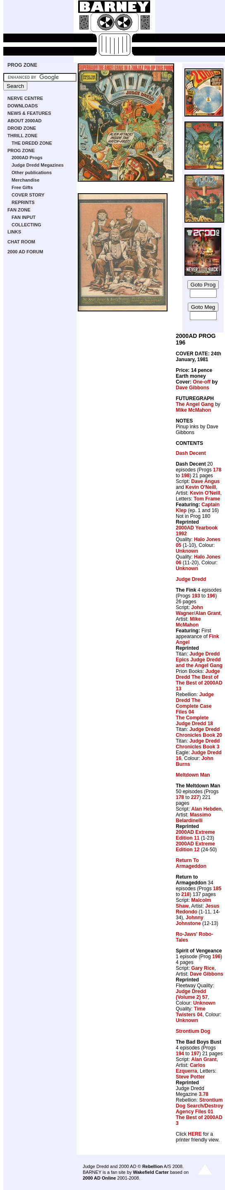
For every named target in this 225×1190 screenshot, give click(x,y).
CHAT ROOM (21, 241)
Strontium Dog (193, 1031)
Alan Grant (207, 613)
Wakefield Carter (150, 1172)
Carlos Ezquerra (190, 1068)
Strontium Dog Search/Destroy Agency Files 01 (199, 1106)
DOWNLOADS (22, 105)
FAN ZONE (19, 209)
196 (211, 596)
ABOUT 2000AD (24, 120)
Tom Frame (207, 499)
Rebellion (152, 1166)
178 (217, 470)
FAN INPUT (24, 217)
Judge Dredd (191, 579)
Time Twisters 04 (191, 1012)
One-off (202, 382)
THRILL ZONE (22, 135)
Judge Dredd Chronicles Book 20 (199, 732)
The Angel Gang (195, 404)
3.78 (203, 1094)
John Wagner (189, 610)
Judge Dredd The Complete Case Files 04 (195, 703)
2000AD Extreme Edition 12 (195, 846)
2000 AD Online (99, 1177)
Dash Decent (191, 453)
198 (185, 475)
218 (185, 894)
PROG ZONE (22, 65)
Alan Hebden (206, 809)
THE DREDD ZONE (32, 143)
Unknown (187, 551)
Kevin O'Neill (200, 487)
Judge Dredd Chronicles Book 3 (198, 744)
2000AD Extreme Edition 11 (195, 835)
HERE (194, 1134)
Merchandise (25, 179)
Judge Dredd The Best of (198, 674)
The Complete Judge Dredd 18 (194, 720)
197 (195, 1053)
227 (195, 797)
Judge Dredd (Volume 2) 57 (192, 994)
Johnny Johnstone (189, 920)
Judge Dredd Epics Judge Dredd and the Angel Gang (199, 659)
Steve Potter (190, 1077)
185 (217, 888)
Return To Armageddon (191, 863)
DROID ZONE (21, 128)
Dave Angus (205, 481)
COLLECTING (26, 224)
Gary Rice (202, 968)
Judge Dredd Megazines (38, 165)
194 (180, 1053)
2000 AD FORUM (25, 251)
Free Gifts (22, 187)
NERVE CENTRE (25, 98)
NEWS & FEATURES (29, 113)
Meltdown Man (193, 775)
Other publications (32, 172)
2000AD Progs (27, 157)
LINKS (14, 231)
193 (196, 596)
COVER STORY (28, 194)
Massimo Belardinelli (193, 817)
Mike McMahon (193, 410)
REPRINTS (23, 202)
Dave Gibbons (192, 388)
